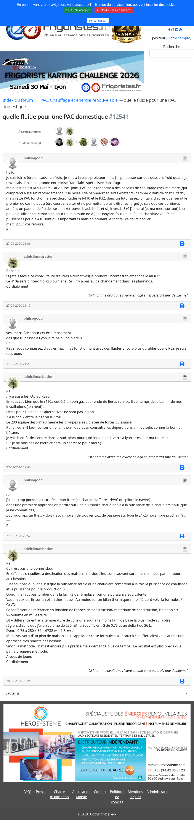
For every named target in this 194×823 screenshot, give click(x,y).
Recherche (171, 46)
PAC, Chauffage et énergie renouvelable (79, 100)
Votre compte (179, 38)
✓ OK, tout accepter (77, 10)
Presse (41, 791)
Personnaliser (97, 20)
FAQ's (27, 791)
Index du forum (18, 100)
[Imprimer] (182, 243)
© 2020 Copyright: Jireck (96, 814)
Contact (100, 791)
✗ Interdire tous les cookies (113, 10)
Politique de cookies (117, 796)
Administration (158, 791)
